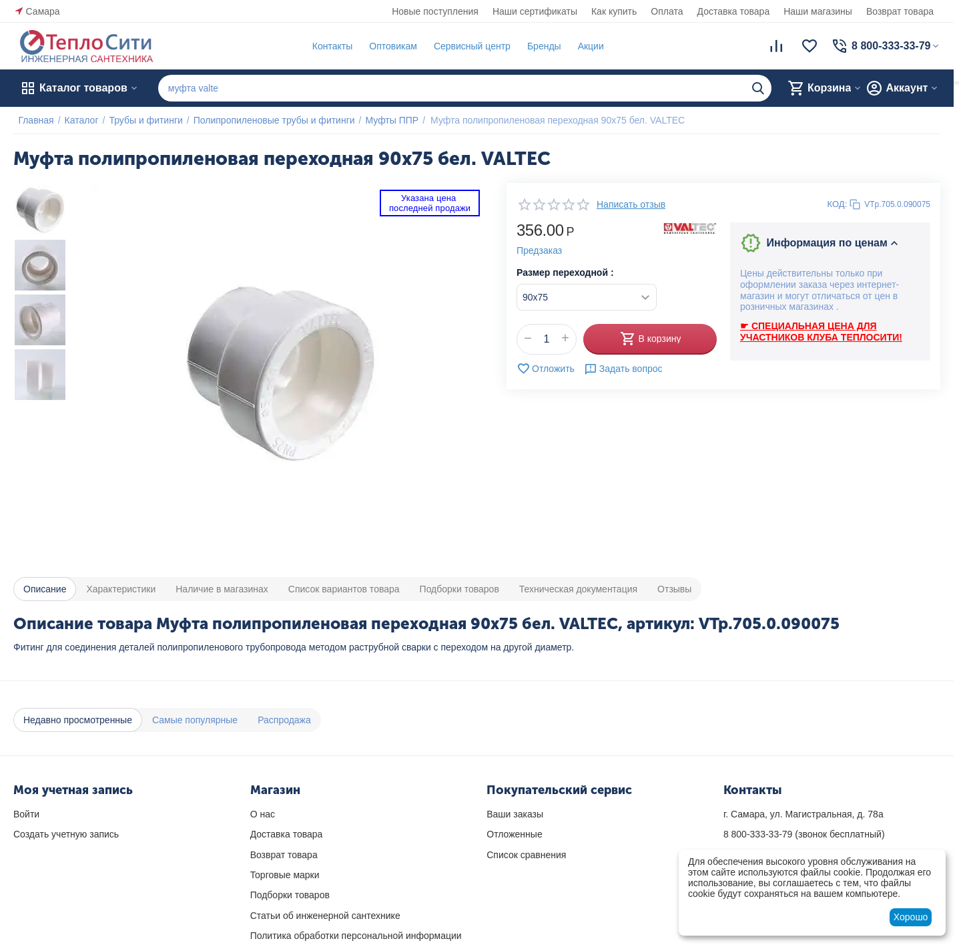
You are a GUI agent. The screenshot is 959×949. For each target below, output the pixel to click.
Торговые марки (285, 875)
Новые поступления (435, 11)
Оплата (667, 11)
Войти (26, 814)
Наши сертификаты (535, 11)
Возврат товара (900, 11)
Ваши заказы (515, 814)
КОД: (838, 204)
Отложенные (514, 834)
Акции (586, 46)
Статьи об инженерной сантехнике (325, 915)
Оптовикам (388, 46)
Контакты (327, 46)
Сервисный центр (466, 46)
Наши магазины (817, 11)
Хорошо (911, 917)
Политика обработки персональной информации (356, 935)
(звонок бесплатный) (804, 834)
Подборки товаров (290, 895)
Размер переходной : (565, 272)
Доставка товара (733, 11)
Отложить (546, 368)
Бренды (539, 46)
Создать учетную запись (66, 834)
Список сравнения (526, 854)
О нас (262, 814)
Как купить (614, 11)
